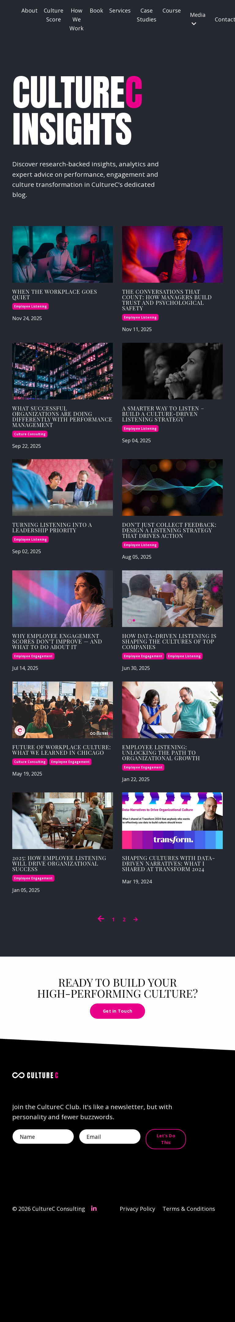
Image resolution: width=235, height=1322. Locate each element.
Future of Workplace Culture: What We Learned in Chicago (58, 817)
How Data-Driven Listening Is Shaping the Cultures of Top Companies (165, 696)
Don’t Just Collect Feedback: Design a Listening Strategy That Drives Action (163, 572)
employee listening (30, 316)
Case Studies (146, 15)
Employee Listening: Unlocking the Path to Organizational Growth (171, 820)
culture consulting (30, 470)
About (29, 10)
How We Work (76, 19)
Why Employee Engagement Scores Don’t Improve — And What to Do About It (56, 696)
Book (96, 10)
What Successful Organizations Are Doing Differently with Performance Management (52, 445)
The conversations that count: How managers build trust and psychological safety (169, 313)
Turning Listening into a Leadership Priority (62, 565)
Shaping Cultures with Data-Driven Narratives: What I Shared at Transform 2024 (171, 948)
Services (120, 10)
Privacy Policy (137, 1306)
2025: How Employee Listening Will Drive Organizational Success (56, 944)
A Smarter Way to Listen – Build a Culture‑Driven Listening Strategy (163, 441)
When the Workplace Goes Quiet (57, 302)
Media (198, 19)
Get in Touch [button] (118, 1098)
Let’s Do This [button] (169, 1233)
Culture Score (53, 15)
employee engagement (33, 718)
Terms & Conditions (188, 1306)
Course (171, 10)
